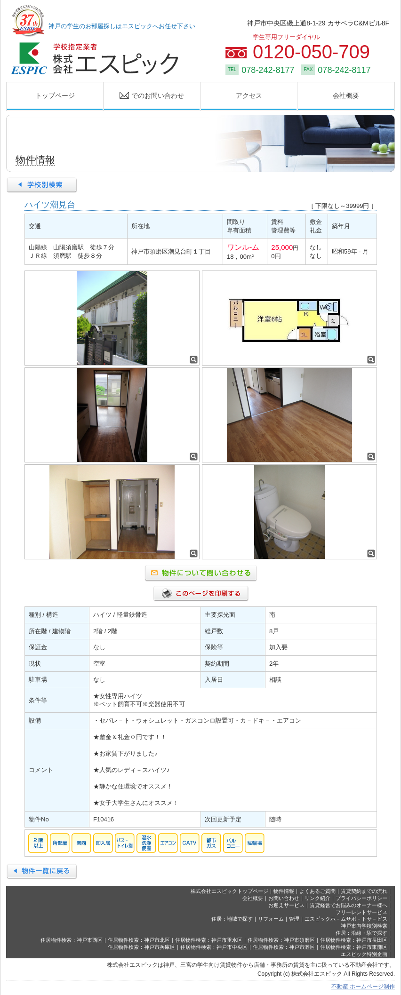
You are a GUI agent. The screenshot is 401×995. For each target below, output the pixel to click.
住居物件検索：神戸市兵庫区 (141, 947)
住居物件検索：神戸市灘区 (284, 947)
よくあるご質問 (317, 891)
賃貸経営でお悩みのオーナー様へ (348, 905)
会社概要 (346, 95)
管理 (294, 919)
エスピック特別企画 (364, 954)
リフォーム (271, 919)
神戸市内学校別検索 (364, 926)
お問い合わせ (283, 898)
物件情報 (283, 891)
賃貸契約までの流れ (364, 891)
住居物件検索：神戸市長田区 (353, 940)
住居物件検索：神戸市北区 (139, 940)
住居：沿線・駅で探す (361, 933)
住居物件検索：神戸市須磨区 (281, 940)
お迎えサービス (286, 905)
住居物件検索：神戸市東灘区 (353, 947)
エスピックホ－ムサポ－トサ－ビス (346, 919)
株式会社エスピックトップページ (229, 891)
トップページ (55, 95)
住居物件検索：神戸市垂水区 (208, 940)
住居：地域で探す (232, 919)
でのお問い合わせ (144, 96)
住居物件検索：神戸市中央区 (214, 947)
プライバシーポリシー (361, 898)
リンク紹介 (317, 898)
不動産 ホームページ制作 (363, 986)
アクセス (249, 95)
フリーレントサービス (361, 912)
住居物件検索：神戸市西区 (71, 940)
